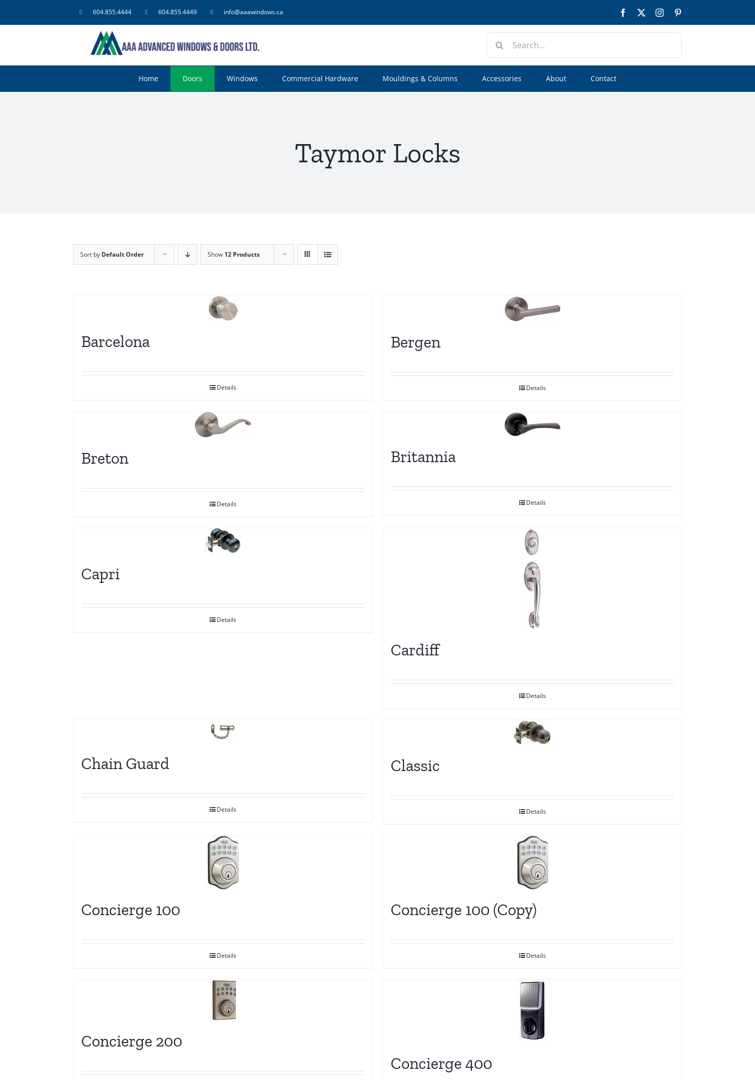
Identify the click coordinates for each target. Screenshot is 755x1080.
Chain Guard (125, 763)
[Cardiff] (532, 579)
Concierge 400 (441, 1063)
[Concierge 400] (532, 1011)
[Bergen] (532, 309)
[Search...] (584, 45)
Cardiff (415, 649)
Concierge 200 (131, 1041)
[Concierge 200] (223, 1000)
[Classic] (532, 732)
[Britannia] (532, 424)
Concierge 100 (130, 909)
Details (226, 387)
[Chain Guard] (223, 731)
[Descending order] (187, 254)
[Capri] (223, 540)
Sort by (112, 254)
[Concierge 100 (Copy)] (532, 862)
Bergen (415, 342)
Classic (415, 765)
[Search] (499, 45)
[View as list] (327, 254)
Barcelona (115, 341)
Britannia (423, 456)
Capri (100, 573)
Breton (104, 458)
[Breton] (223, 425)
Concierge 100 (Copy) (464, 909)
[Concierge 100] (223, 862)
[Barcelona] (223, 308)
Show (234, 254)
